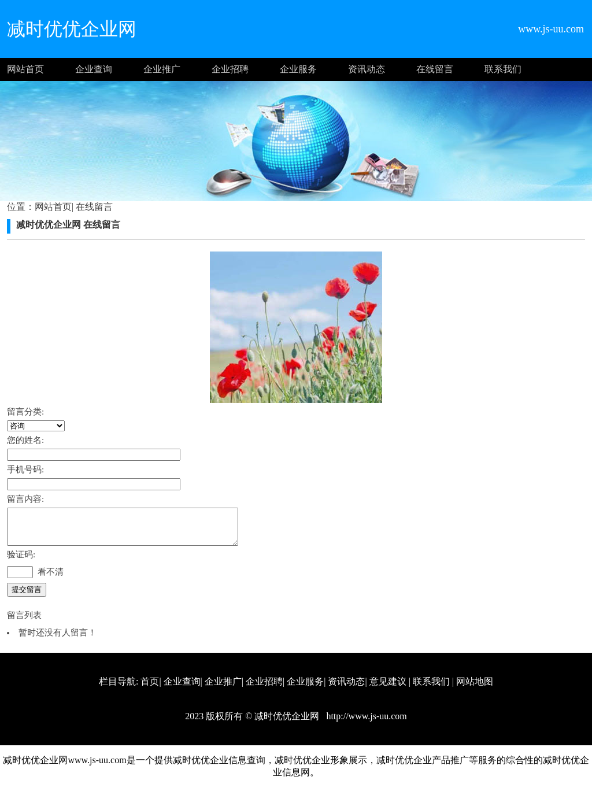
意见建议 (387, 688)
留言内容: (25, 499)
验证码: (21, 561)
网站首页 (25, 69)
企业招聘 (230, 69)
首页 (149, 688)
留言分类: (25, 411)
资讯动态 (366, 69)
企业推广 (161, 69)
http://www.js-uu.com (365, 723)
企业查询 (93, 69)
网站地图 (474, 688)
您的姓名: (25, 440)
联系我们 (502, 69)
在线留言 (434, 69)
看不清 (51, 578)
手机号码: (25, 469)
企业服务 (298, 69)
